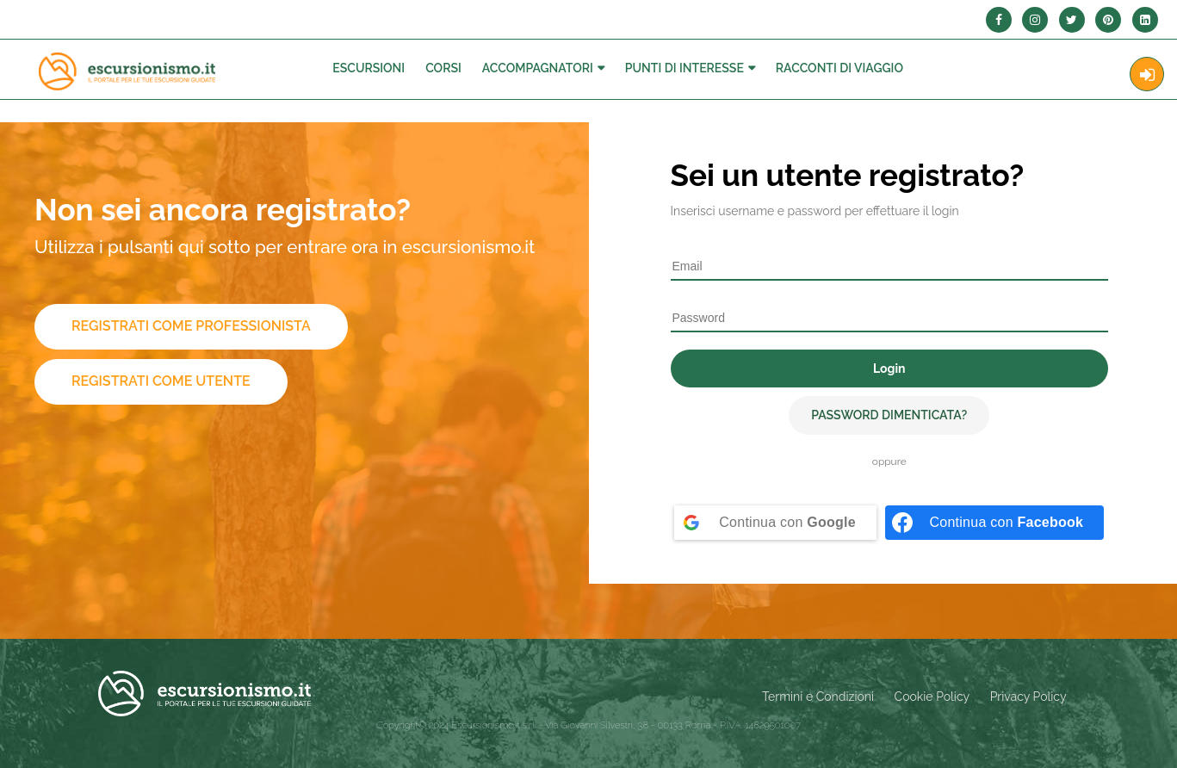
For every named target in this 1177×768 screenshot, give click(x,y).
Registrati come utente (161, 381)
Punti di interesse (684, 68)
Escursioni (368, 68)
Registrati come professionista (191, 326)
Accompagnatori (537, 68)
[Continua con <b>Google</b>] (775, 522)
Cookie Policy (932, 696)
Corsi (443, 68)
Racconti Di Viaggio (839, 68)
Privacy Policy (1028, 696)
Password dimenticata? (889, 415)
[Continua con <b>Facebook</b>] (995, 522)
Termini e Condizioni (818, 696)
